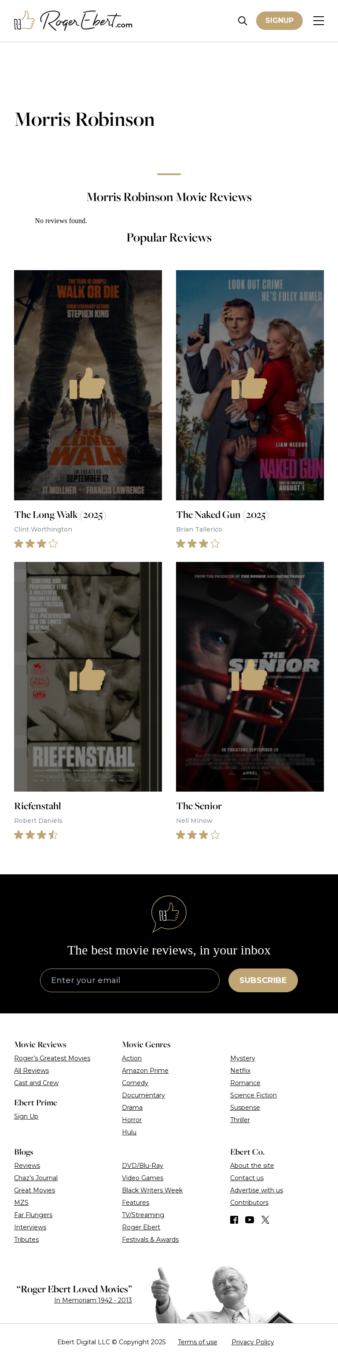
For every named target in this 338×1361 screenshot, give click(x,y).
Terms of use (197, 1342)
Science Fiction (253, 1095)
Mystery (242, 1058)
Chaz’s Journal (36, 1178)
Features (135, 1203)
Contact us (247, 1178)
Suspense (245, 1108)
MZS (21, 1203)
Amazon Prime (145, 1071)
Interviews (30, 1227)
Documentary (143, 1095)
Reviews (27, 1166)
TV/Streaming (143, 1215)
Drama (132, 1108)
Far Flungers (33, 1215)
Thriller (240, 1120)
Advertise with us (256, 1190)
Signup (279, 20)
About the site (252, 1166)
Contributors (249, 1203)
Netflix (240, 1071)
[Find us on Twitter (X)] (265, 1220)
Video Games (142, 1178)
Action (132, 1058)
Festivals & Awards (150, 1240)
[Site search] (242, 21)
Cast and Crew (36, 1083)
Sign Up (26, 1116)
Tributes (26, 1240)
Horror (132, 1120)
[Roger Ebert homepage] (73, 21)
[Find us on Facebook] (234, 1220)
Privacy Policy (252, 1342)
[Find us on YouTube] (249, 1219)
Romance (245, 1083)
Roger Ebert (141, 1227)
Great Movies (34, 1190)
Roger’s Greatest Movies (52, 1058)
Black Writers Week (152, 1190)
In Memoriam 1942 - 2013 (93, 1300)
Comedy (135, 1083)
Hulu (129, 1132)
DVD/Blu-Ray (142, 1166)
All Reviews (31, 1071)
